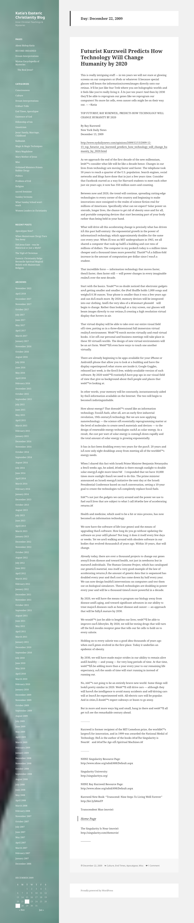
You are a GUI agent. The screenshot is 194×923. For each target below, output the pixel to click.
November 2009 (23, 700)
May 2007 (20, 837)
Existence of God (23, 116)
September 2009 (23, 710)
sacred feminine (23, 191)
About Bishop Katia (25, 45)
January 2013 (22, 536)
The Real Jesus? (25, 69)
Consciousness (22, 90)
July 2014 (20, 467)
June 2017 (20, 320)
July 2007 (20, 826)
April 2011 (20, 631)
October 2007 (22, 821)
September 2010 (23, 652)
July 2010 (20, 657)
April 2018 (20, 293)
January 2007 (22, 858)
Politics (19, 175)
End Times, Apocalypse (27, 111)
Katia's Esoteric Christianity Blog (30, 15)
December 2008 (23, 758)
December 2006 (23, 863)
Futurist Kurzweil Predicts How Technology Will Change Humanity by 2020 (121, 57)
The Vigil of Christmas (26, 253)
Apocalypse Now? (24, 230)
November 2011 (23, 599)
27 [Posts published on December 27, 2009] (18, 905)
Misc (17, 162)
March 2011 (21, 636)
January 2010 (22, 689)
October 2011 (22, 605)
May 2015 (20, 415)
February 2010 (22, 684)
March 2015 (21, 425)
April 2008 (20, 800)
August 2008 (21, 779)
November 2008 (23, 763)
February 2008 (22, 811)
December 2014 (23, 441)
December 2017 (23, 298)
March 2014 (21, 483)
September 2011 (23, 610)
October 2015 (22, 393)
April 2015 (20, 420)
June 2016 (20, 367)
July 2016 (20, 362)
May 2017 (20, 325)
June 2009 (20, 726)
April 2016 (20, 378)
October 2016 (22, 351)
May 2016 (20, 372)
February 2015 (22, 430)
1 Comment (154, 865)
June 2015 (20, 409)
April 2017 (20, 330)
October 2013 (22, 504)
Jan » (41, 909)
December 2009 (23, 694)
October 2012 (22, 552)
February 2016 (22, 383)
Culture (19, 95)
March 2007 (21, 847)
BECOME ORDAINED (25, 50)
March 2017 (21, 335)
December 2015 (23, 388)
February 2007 (22, 853)
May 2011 (20, 626)
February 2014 (22, 488)
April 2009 (20, 737)
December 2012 (23, 541)
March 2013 (21, 531)
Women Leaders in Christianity (31, 210)
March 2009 (21, 742)
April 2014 (20, 478)
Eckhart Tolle (22, 106)
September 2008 (23, 774)
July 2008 (20, 784)
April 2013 (20, 525)
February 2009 (22, 747)
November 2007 (23, 816)
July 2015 (20, 404)
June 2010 (20, 663)
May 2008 (20, 795)
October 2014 (22, 452)
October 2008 (22, 768)
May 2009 (20, 731)
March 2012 (21, 578)
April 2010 (20, 673)
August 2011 (21, 615)
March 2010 (21, 679)
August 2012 (21, 557)
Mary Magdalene (24, 151)
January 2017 (22, 341)
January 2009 (22, 752)
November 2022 (23, 288)
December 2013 (23, 499)
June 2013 (20, 520)
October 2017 (22, 309)
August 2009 (21, 715)
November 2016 (23, 346)
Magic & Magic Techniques (28, 146)
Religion (19, 186)
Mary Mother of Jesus (26, 156)
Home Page (88, 819)
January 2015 (22, 436)
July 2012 (20, 562)
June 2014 (20, 473)
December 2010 (23, 647)
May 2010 (20, 668)
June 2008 (20, 789)
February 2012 (22, 584)
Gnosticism (20, 127)
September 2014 (23, 457)
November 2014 (23, 446)
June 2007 (20, 832)
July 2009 (20, 721)
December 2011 (23, 594)
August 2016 (21, 357)
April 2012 (20, 573)
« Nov (22, 909)
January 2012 (22, 589)
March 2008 (21, 805)
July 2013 (20, 515)
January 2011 (22, 642)
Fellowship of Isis (24, 121)
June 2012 (20, 568)
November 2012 (23, 547)
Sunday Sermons (23, 196)
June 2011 (20, 620)
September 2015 (23, 399)
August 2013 (21, 510)
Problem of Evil (23, 181)
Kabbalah (20, 140)
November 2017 (23, 304)
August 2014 (21, 462)
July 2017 (20, 314)
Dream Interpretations (27, 56)
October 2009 (22, 705)
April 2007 (20, 842)
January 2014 (22, 494)
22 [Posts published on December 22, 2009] (27, 901)
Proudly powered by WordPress (97, 890)
